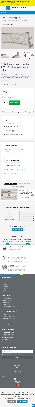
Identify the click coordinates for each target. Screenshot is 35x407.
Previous (2, 55)
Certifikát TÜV (9, 169)
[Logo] (18, 8)
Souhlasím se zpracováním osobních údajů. (12, 354)
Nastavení (12, 401)
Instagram (6, 342)
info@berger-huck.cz (8, 337)
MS (10, 270)
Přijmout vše (22, 401)
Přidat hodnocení (17, 229)
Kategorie (17, 13)
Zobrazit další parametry (12, 160)
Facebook (5, 339)
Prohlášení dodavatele (12, 173)
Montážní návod (21, 169)
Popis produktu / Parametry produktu (13, 112)
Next (32, 55)
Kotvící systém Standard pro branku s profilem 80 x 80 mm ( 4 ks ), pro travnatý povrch (25, 193)
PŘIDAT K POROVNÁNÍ (8, 97)
